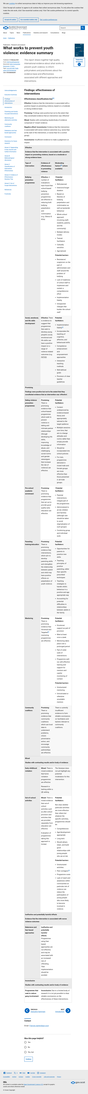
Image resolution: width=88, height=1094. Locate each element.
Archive (14, 1076)
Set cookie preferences (48, 20)
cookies (12, 3)
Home (4, 38)
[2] (61, 165)
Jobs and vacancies (49, 1076)
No (29, 1047)
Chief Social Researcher (13, 62)
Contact (21, 1076)
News (18, 33)
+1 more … (12, 66)
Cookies (27, 1076)
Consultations (54, 33)
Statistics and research (40, 33)
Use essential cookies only (28, 19)
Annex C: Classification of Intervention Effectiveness (10, 168)
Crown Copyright (36, 1076)
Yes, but (31, 1052)
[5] (69, 870)
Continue (28, 1059)
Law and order (11, 68)
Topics (12, 33)
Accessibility (6, 1076)
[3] (62, 327)
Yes (29, 1042)
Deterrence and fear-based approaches (11, 132)
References (8, 190)
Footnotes (8, 194)
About (5, 33)
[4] (48, 632)
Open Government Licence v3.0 (33, 1084)
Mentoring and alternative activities (11, 119)
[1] (53, 98)
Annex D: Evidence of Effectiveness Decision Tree (11, 177)
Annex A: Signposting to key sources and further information (11, 150)
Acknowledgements (11, 90)
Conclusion (8, 137)
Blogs (63, 33)
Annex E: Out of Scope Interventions (11, 184)
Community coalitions (8, 125)
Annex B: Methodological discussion (9, 158)
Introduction (8, 107)
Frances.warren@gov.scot (39, 1026)
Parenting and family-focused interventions (11, 113)
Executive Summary (11, 95)
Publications (27, 33)
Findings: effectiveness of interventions (10, 101)
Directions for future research (11, 142)
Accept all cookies (10, 19)
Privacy (59, 1076)
